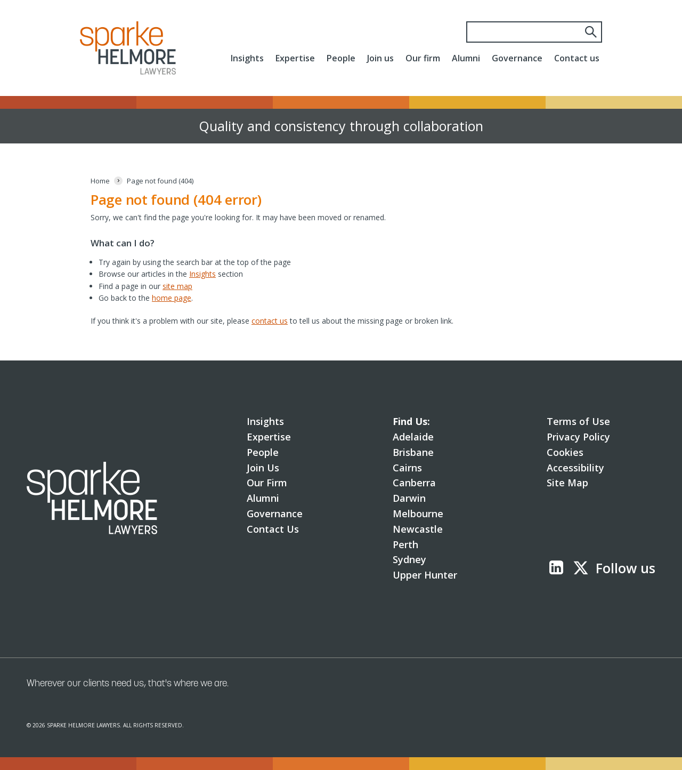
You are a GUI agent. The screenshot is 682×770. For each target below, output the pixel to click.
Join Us (263, 467)
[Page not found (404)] (160, 181)
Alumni (466, 58)
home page (171, 298)
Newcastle (418, 529)
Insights (247, 58)
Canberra (414, 482)
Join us (380, 58)
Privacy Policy (578, 436)
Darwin (409, 498)
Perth (405, 544)
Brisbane (413, 452)
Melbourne (418, 513)
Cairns (407, 467)
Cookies (565, 452)
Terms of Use (578, 421)
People (341, 58)
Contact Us (273, 529)
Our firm (422, 58)
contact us (269, 321)
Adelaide (413, 436)
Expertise (295, 58)
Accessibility (575, 467)
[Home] (100, 181)
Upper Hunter (425, 574)
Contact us (576, 58)
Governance (517, 58)
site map (177, 286)
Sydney (409, 559)
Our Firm (267, 482)
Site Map (567, 482)
